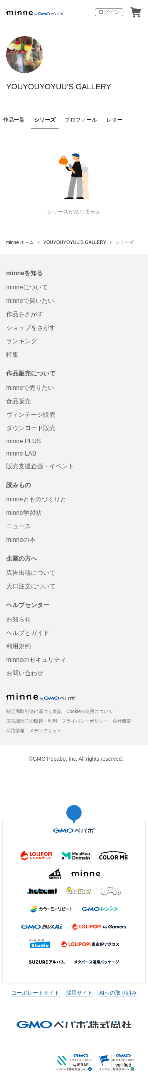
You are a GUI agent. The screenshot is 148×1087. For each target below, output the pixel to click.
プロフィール (81, 120)
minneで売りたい (30, 387)
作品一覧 (14, 120)
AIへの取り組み (117, 993)
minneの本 (20, 539)
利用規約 (18, 646)
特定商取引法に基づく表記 (34, 711)
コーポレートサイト (35, 993)
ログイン (109, 12)
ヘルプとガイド (27, 632)
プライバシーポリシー (85, 721)
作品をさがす (24, 314)
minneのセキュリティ (36, 659)
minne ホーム (20, 242)
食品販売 (18, 401)
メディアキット (45, 730)
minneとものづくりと (36, 499)
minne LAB (21, 453)
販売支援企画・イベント (40, 466)
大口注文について (31, 586)
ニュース (18, 526)
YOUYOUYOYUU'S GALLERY (58, 86)
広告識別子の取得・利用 (31, 721)
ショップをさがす (31, 327)
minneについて (27, 287)
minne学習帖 (24, 512)
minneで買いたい (30, 300)
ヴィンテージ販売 (31, 414)
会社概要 (122, 721)
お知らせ (18, 619)
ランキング (21, 341)
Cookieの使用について (89, 711)
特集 (12, 354)
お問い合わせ (24, 673)
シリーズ (45, 120)
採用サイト (79, 993)
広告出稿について (31, 572)
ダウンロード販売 (31, 428)
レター (114, 120)
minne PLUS (23, 441)
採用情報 (15, 730)
